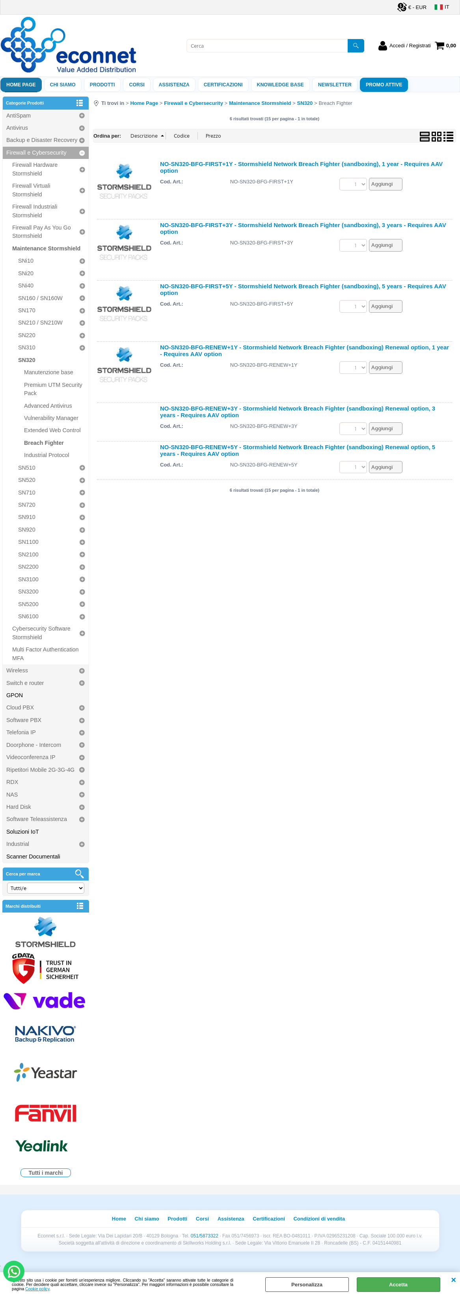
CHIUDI (453, 1280)
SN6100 (28, 616)
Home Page (21, 85)
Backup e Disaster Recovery (41, 140)
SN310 (26, 347)
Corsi (136, 85)
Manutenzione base (48, 372)
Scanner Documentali (33, 856)
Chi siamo (63, 85)
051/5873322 (204, 1236)
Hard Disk (18, 807)
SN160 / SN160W (40, 298)
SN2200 (28, 567)
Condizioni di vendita (319, 1219)
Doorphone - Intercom (33, 745)
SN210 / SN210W (40, 322)
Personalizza (306, 1285)
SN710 (26, 492)
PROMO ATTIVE (384, 85)
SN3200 (28, 591)
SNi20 (26, 273)
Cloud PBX (20, 707)
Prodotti (102, 85)
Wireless (17, 670)
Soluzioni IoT (22, 832)
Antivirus (17, 128)
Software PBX (23, 720)
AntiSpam (18, 115)
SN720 (26, 505)
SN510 (26, 468)
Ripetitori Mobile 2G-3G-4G (40, 770)
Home (119, 1219)
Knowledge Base (280, 85)
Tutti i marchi (46, 1173)
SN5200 (28, 604)
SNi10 (26, 261)
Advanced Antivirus (48, 406)
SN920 (26, 529)
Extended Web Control (52, 430)
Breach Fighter (44, 443)
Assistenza (231, 1219)
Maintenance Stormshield (46, 248)
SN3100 (28, 579)
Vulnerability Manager (51, 418)
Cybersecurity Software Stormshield (41, 632)
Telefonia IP (21, 732)
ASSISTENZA (174, 85)
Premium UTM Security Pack (53, 389)
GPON (14, 695)
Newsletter (335, 85)
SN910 (26, 517)
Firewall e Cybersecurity (36, 152)
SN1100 (28, 542)
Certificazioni (223, 85)
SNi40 (26, 285)
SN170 (26, 310)
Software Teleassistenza (36, 819)
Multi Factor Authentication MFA (45, 653)
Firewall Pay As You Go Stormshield (41, 231)
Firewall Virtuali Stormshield (31, 190)
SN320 (26, 360)
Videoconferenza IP (31, 757)
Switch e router (25, 683)
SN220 (26, 335)
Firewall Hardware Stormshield (35, 169)
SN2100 (28, 554)
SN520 (26, 480)
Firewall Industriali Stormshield (34, 210)
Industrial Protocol (46, 455)
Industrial (17, 844)
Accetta (398, 1285)
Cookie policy (37, 1289)
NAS (12, 794)
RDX (12, 782)
